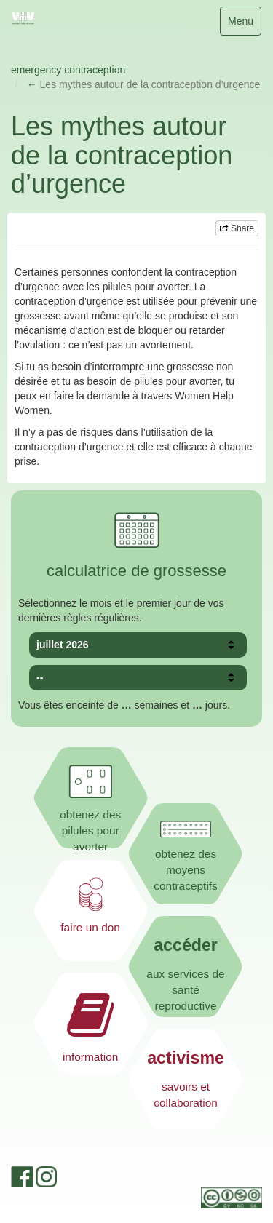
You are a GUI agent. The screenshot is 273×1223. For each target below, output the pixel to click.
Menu (244, 24)
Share (237, 228)
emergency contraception (68, 70)
